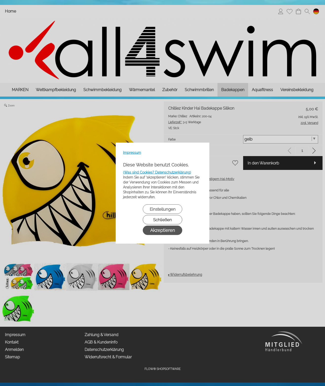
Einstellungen (163, 208)
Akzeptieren (162, 230)
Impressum (132, 152)
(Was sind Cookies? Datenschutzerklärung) (157, 172)
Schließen (162, 219)
